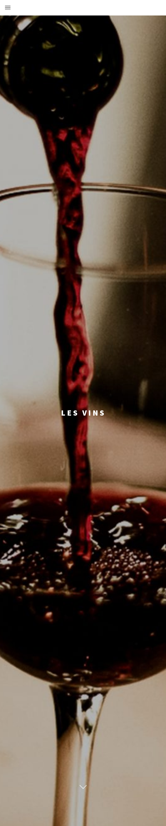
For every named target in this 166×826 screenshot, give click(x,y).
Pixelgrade (118, 806)
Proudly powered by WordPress (61, 806)
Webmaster (97, 815)
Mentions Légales (73, 815)
